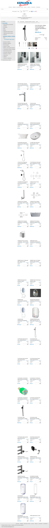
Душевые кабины (6, 41)
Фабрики (14, 7)
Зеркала (5, 34)
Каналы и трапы (6, 46)
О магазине (33, 7)
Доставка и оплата (19, 7)
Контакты (10, 7)
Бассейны (5, 27)
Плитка (3, 21)
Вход (18, 11)
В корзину (42, 34)
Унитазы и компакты (7, 58)
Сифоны (5, 56)
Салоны (25, 7)
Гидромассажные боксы (8, 31)
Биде (4, 28)
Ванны (4, 30)
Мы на (30, 11)
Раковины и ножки (7, 53)
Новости (28, 7)
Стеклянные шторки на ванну (9, 49)
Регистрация (14, 11)
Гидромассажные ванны (8, 33)
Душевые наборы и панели (9, 36)
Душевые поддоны (7, 43)
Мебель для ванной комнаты (9, 47)
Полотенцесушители (7, 50)
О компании (38, 7)
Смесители (5, 55)
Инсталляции (6, 44)
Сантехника (4, 23)
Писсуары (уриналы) (7, 52)
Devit (4, 37)
